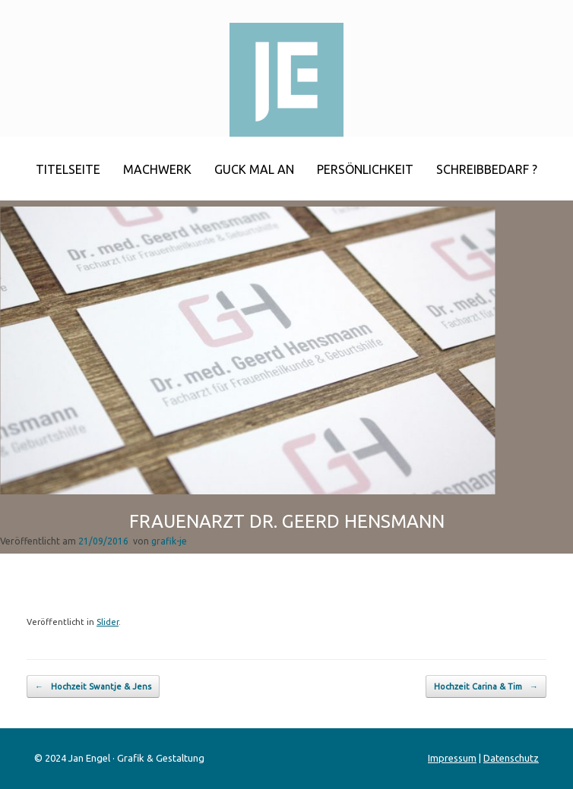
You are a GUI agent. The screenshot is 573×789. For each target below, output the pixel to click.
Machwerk (157, 169)
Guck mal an (254, 169)
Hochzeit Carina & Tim (486, 686)
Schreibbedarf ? (486, 169)
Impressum (452, 758)
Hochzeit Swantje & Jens (93, 686)
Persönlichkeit (365, 169)
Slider (108, 621)
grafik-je (169, 541)
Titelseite (68, 169)
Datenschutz (511, 758)
